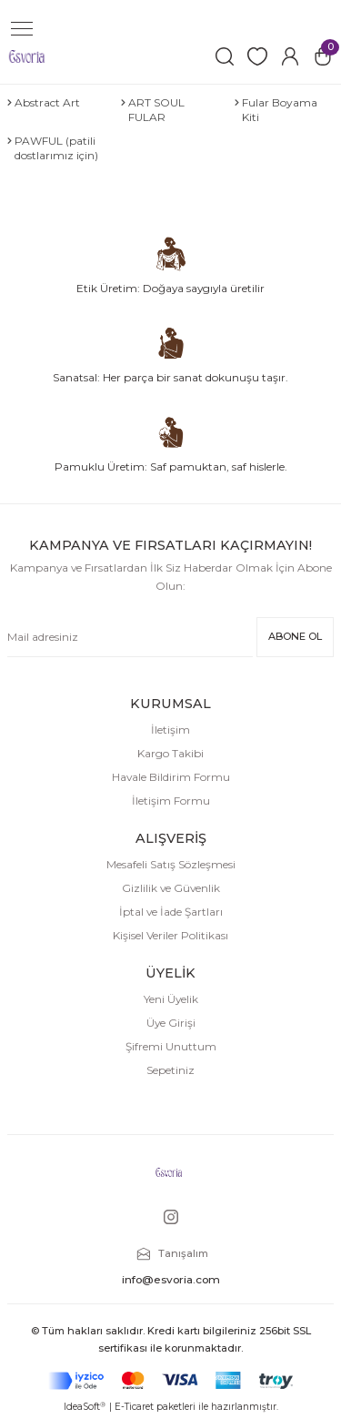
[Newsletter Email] (130, 637)
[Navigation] (21, 29)
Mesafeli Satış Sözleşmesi (171, 864)
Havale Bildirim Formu (171, 777)
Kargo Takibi (170, 753)
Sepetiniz (170, 1070)
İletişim (170, 729)
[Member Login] (290, 56)
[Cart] (323, 56)
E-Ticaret (134, 1407)
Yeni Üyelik (171, 999)
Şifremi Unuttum (170, 1046)
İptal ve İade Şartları (171, 911)
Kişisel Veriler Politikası (170, 935)
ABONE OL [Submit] (295, 636)
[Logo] (26, 56)
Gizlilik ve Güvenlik (171, 888)
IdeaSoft (84, 1407)
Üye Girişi (171, 1022)
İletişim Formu (171, 800)
